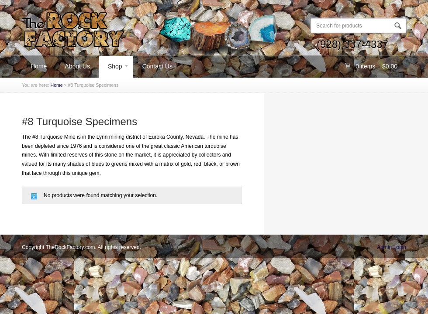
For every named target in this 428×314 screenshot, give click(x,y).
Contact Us (157, 66)
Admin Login (391, 247)
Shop (114, 67)
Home (39, 66)
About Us (77, 66)
